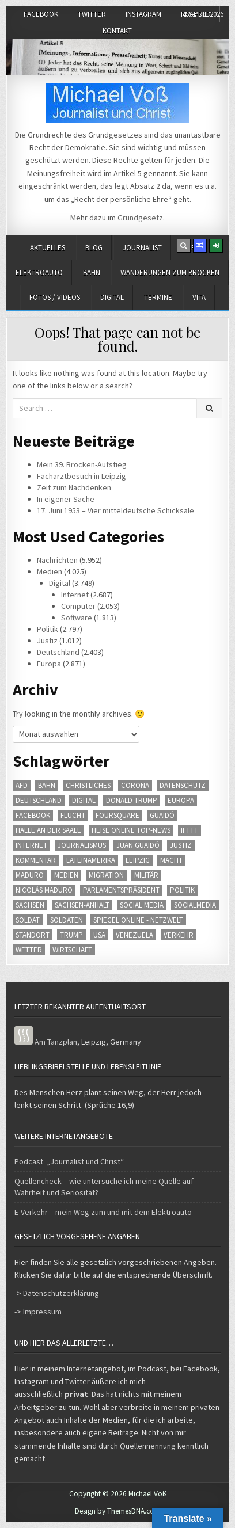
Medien (49, 571)
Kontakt (117, 31)
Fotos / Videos (54, 297)
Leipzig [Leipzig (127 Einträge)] (138, 860)
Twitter (92, 14)
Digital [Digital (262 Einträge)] (84, 800)
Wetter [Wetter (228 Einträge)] (29, 950)
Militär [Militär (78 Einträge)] (146, 875)
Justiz (47, 640)
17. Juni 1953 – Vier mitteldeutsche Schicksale (115, 510)
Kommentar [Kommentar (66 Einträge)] (36, 860)
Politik (47, 629)
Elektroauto (39, 272)
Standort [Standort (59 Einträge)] (33, 935)
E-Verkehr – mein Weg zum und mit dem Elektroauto (103, 1212)
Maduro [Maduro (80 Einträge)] (30, 875)
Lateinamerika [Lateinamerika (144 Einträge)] (90, 860)
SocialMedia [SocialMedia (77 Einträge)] (195, 905)
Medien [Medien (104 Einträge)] (66, 875)
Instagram (143, 14)
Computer (78, 606)
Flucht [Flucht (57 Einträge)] (72, 815)
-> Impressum (38, 1311)
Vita (199, 297)
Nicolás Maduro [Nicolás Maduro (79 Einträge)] (44, 890)
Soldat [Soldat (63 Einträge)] (28, 920)
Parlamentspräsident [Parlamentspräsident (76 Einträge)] (121, 890)
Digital (112, 297)
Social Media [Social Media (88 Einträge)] (142, 905)
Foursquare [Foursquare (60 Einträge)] (117, 815)
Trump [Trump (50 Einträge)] (71, 935)
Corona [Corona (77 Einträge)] (135, 785)
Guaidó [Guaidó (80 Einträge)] (162, 815)
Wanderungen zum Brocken (169, 272)
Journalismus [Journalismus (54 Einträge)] (82, 845)
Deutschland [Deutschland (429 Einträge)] (39, 800)
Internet (75, 594)
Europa (49, 663)
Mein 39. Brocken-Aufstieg (82, 464)
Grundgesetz (140, 217)
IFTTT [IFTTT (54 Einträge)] (189, 830)
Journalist (142, 248)
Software (76, 617)
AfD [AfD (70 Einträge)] (22, 785)
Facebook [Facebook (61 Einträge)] (33, 815)
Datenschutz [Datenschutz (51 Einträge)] (183, 785)
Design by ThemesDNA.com (118, 1511)
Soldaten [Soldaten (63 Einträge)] (66, 920)
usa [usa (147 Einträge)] (99, 935)
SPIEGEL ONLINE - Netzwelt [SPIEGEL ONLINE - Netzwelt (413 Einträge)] (138, 920)
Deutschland (58, 652)
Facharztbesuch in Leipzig (81, 476)
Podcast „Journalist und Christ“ (69, 1161)
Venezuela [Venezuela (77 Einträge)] (134, 935)
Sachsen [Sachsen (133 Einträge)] (30, 905)
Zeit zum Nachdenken (74, 487)
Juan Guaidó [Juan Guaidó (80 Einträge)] (138, 845)
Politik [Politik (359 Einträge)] (182, 890)
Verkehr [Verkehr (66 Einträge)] (179, 935)
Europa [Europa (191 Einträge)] (181, 800)
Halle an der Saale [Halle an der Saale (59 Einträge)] (48, 830)
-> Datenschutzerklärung (56, 1293)
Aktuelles (47, 248)
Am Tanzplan (56, 1042)
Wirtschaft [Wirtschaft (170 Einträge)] (72, 950)
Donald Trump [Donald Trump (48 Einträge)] (131, 800)
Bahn (91, 272)
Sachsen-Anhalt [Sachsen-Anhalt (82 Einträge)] (82, 905)
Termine (158, 297)
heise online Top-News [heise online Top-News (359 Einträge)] (131, 830)
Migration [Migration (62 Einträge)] (106, 875)
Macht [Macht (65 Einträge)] (171, 860)
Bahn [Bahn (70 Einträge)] (46, 785)
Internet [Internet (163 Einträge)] (31, 845)
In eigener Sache (65, 499)
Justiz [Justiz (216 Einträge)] (181, 845)
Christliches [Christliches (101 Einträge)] (88, 785)
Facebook (41, 14)
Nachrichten (57, 560)
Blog (94, 248)
